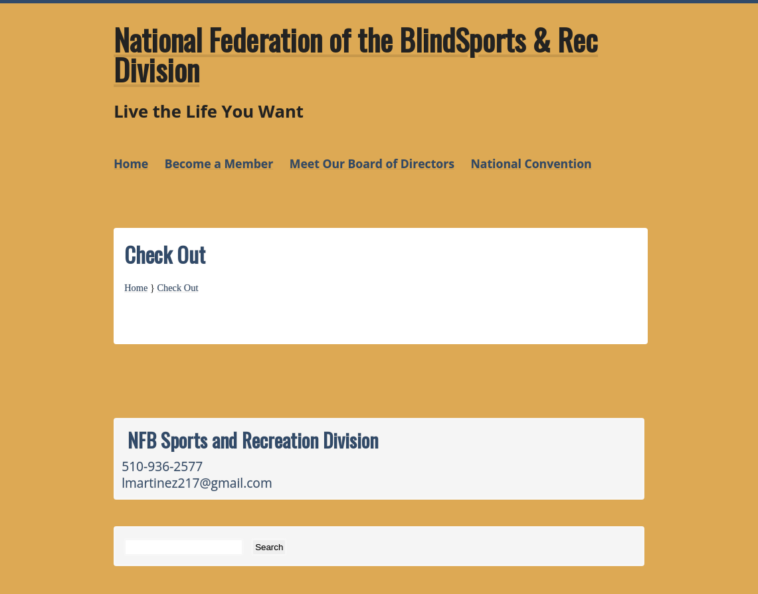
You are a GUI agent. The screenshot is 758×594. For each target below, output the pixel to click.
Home (131, 163)
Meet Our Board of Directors (372, 163)
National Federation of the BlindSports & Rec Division (356, 54)
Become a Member (219, 163)
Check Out (177, 287)
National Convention (531, 163)
